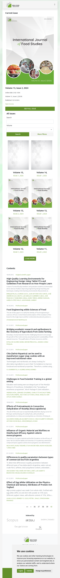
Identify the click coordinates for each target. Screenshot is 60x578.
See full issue (30, 109)
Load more (30, 259)
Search (9, 118)
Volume (9, 125)
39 (47, 507)
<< (27, 507)
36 (35, 507)
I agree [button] (21, 571)
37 (39, 507)
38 (43, 507)
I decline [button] (29, 571)
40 (51, 507)
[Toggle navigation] (55, 5)
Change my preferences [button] (43, 571)
